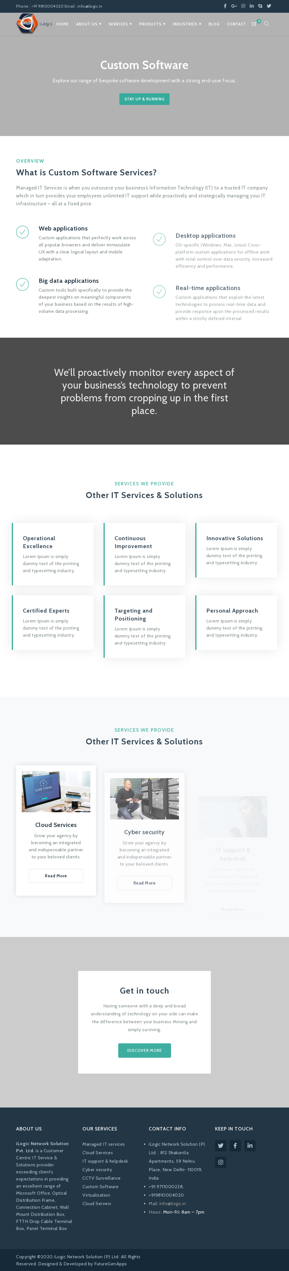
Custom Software (100, 1186)
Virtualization (96, 1195)
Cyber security (97, 1169)
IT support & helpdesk (105, 1161)
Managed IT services (103, 1144)
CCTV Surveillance (101, 1178)
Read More (56, 902)
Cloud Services (97, 1152)
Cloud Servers (96, 1203)
